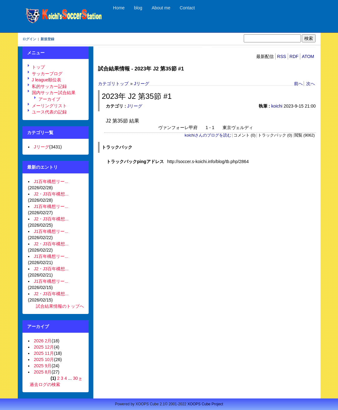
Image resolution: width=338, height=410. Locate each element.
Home (119, 7)
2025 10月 (44, 359)
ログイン (29, 39)
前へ (298, 83)
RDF (294, 56)
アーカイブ (49, 99)
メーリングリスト (49, 105)
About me (161, 7)
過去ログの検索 (45, 384)
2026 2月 (43, 340)
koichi (276, 106)
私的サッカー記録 (49, 86)
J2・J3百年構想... (51, 193)
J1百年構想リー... (51, 181)
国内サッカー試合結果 (54, 92)
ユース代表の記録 (49, 111)
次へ (310, 83)
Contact (187, 7)
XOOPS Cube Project (205, 404)
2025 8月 (43, 371)
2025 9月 (43, 365)
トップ (38, 67)
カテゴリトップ (113, 83)
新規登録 (47, 39)
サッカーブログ (47, 73)
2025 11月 (44, 353)
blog (138, 7)
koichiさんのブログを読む (208, 135)
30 (75, 378)
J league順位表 (46, 79)
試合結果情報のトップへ (60, 306)
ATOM (308, 56)
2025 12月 (44, 347)
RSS (281, 56)
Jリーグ (141, 83)
